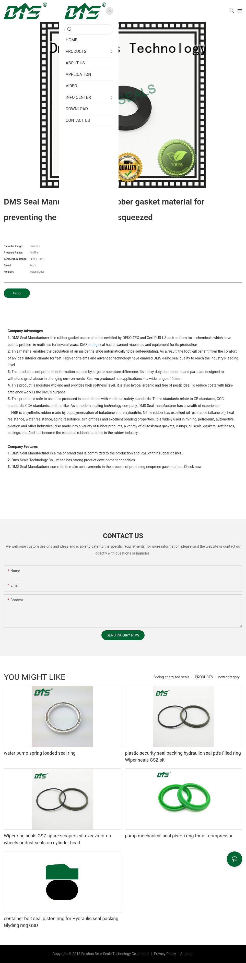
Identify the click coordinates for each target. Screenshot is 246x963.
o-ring (93, 345)
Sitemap (187, 954)
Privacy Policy (165, 954)
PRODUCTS (204, 677)
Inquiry (17, 293)
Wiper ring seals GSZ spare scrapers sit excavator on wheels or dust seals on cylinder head (57, 839)
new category (229, 677)
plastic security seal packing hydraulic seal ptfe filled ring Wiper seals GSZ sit (183, 756)
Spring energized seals (171, 677)
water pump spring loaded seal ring (40, 753)
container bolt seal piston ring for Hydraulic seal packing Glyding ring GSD (61, 922)
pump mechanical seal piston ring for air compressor (179, 835)
